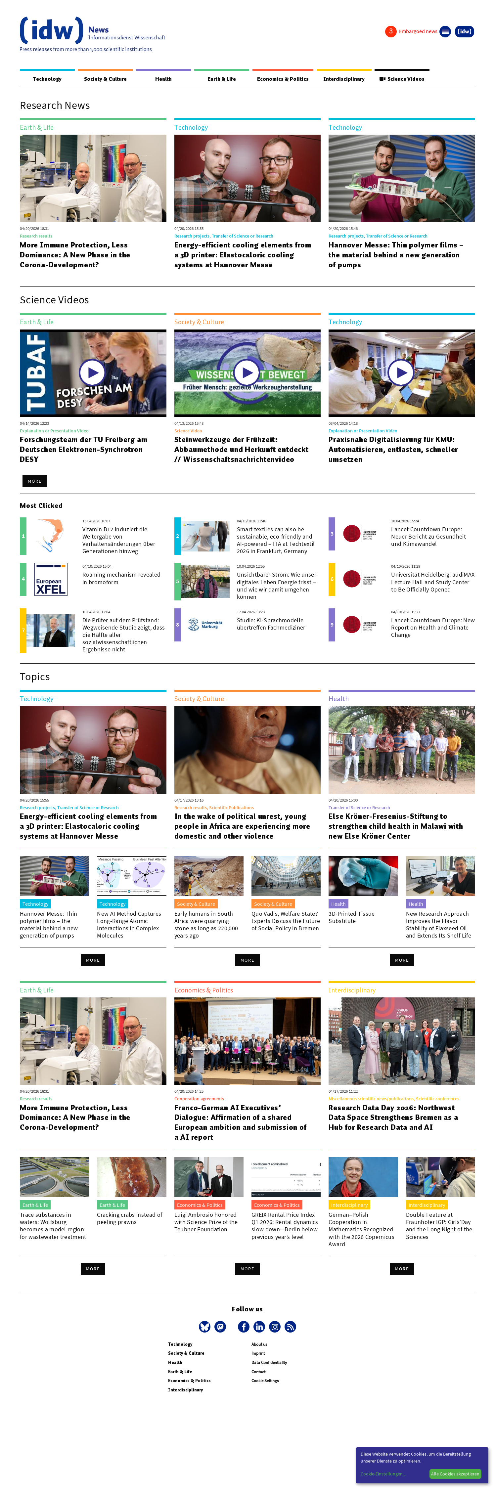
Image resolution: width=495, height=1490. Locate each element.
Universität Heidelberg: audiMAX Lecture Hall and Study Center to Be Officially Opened (432, 582)
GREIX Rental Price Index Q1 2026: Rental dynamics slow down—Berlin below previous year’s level (284, 1226)
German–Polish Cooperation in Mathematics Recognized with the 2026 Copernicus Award (361, 1229)
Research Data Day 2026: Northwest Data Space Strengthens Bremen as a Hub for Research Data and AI (393, 1117)
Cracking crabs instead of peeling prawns (129, 1218)
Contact (258, 1372)
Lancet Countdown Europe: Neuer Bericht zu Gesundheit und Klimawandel (428, 537)
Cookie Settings (265, 1381)
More (35, 481)
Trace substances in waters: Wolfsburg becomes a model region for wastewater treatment (53, 1226)
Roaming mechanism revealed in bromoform (121, 578)
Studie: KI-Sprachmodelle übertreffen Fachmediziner (271, 624)
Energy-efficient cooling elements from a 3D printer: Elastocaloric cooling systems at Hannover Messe (237, 255)
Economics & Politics (282, 79)
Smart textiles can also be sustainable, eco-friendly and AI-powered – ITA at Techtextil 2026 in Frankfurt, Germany (276, 540)
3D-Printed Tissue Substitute (352, 917)
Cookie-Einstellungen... (383, 1474)
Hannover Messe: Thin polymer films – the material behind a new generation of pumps (397, 255)
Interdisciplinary (343, 79)
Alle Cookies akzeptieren (455, 1474)
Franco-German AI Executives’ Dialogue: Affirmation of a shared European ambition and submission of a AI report (240, 1122)
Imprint (258, 1353)
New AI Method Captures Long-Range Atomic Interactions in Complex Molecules (129, 925)
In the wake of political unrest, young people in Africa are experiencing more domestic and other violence (242, 826)
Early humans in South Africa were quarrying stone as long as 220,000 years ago (206, 925)
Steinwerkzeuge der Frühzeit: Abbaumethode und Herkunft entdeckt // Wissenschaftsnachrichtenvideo (241, 449)
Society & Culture (105, 79)
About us (259, 1344)
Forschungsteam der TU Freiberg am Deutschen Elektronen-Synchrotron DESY (84, 449)
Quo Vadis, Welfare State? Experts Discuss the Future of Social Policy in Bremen (285, 921)
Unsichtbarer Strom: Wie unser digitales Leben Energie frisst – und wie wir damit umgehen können (276, 585)
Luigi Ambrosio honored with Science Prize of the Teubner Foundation (206, 1222)
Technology (47, 79)
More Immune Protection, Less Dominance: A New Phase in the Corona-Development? (75, 255)
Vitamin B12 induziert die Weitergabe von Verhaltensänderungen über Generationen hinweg (118, 540)
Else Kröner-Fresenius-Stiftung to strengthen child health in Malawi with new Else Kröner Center (396, 826)
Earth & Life (220, 79)
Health (163, 79)
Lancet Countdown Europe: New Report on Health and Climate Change (433, 628)
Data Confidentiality (269, 1363)
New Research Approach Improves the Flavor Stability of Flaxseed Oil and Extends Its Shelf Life (438, 925)
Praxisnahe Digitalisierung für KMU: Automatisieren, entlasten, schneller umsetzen (393, 449)
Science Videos (401, 79)
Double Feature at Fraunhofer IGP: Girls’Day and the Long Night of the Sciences (439, 1226)
